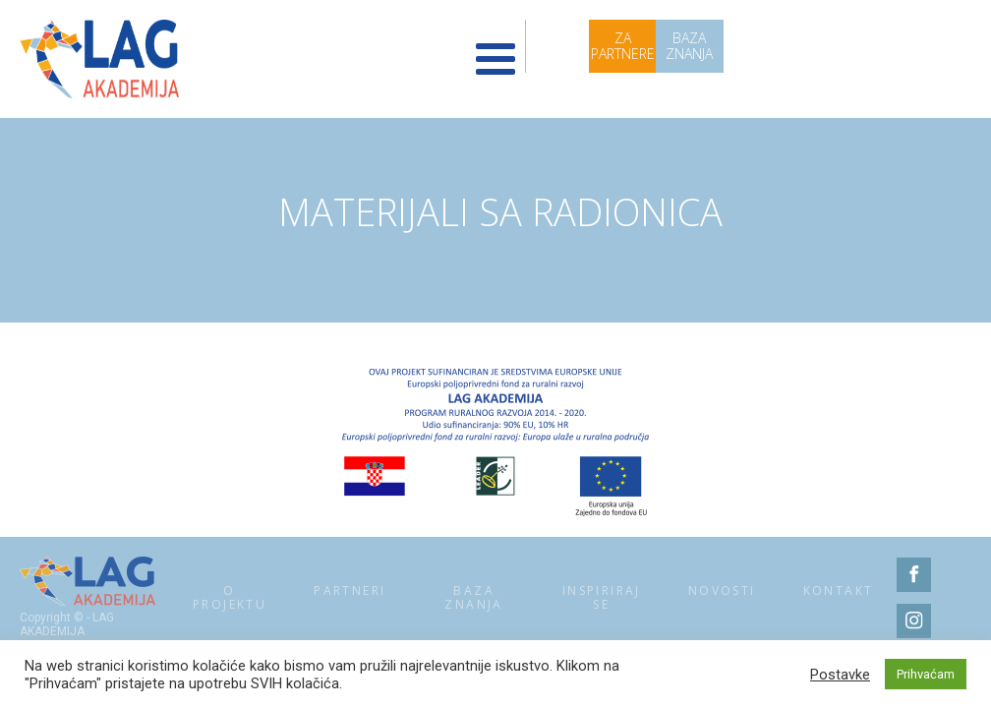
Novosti (722, 590)
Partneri (349, 590)
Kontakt (838, 590)
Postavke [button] (840, 674)
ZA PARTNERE (623, 46)
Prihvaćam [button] (926, 674)
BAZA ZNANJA (689, 46)
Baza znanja (473, 597)
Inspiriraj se (601, 597)
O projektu (229, 597)
